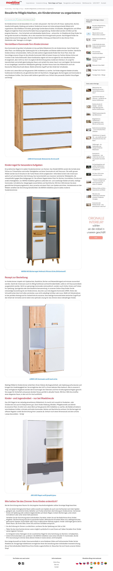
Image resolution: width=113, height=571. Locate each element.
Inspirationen (30, 3)
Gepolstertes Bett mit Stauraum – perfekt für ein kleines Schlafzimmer (99, 98)
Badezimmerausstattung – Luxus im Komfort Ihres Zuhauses (98, 129)
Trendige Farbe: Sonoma (98, 70)
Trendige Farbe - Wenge (98, 75)
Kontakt (103, 3)
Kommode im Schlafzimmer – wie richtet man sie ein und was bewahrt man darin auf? (98, 157)
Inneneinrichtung (41, 3)
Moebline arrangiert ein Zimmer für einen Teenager (98, 59)
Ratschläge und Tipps (55, 3)
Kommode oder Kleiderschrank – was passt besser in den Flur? (99, 204)
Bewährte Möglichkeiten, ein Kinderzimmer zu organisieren (99, 27)
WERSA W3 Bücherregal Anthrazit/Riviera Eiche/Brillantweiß (43, 271)
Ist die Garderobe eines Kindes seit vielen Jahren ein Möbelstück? (98, 46)
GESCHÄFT (96, 3)
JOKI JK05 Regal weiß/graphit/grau (43, 495)
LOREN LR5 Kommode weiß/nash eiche (43, 379)
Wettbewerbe (86, 3)
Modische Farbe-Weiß (98, 65)
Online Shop (56, 562)
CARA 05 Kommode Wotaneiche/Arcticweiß (43, 159)
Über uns (56, 564)
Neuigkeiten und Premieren (72, 3)
